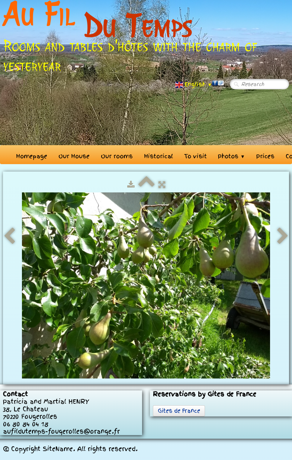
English (193, 84)
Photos (231, 156)
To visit (195, 156)
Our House (74, 156)
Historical (158, 156)
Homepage (31, 156)
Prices (265, 156)
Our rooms (117, 156)
